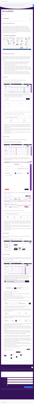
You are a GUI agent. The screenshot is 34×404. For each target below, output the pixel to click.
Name (5, 378)
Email (5, 380)
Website (4, 383)
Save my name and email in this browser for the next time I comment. (16, 385)
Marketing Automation (6, 5)
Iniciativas (12, 5)
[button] (33, 1)
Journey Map (15, 5)
